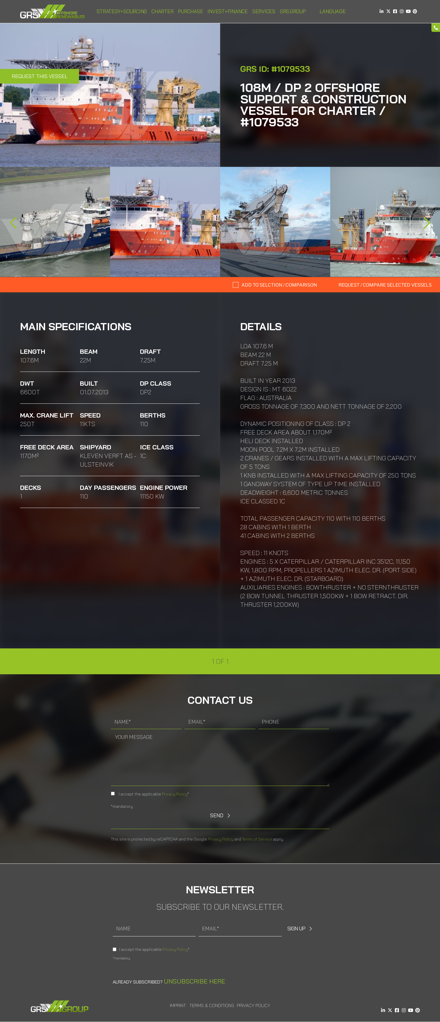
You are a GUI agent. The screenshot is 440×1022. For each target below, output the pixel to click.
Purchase (190, 11)
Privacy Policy (174, 794)
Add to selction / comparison (279, 285)
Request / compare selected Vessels (385, 285)
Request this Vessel (40, 76)
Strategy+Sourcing (122, 11)
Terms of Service (257, 839)
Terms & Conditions (211, 1005)
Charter (162, 11)
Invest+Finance (227, 11)
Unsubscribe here (194, 981)
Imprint (178, 1005)
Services (263, 11)
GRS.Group (293, 11)
